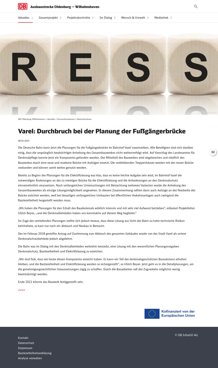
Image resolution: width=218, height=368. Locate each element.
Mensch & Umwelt (133, 17)
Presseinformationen (66, 119)
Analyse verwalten (30, 358)
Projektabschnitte (78, 17)
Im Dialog (106, 17)
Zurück (21, 290)
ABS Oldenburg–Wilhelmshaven (31, 119)
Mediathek (161, 17)
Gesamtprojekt (48, 17)
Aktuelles (23, 17)
